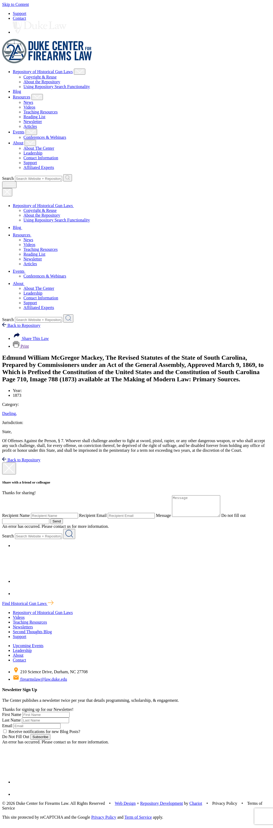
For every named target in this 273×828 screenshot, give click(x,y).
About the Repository (41, 82)
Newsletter (32, 121)
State (7, 431)
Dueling (9, 413)
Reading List (34, 116)
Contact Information (40, 158)
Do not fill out (239, 519)
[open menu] (9, 184)
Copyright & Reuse (40, 77)
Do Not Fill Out (15, 740)
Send (57, 525)
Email (7, 729)
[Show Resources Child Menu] (37, 97)
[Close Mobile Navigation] (7, 192)
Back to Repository (21, 325)
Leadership (32, 153)
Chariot (195, 807)
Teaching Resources (40, 112)
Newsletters (23, 631)
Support (19, 13)
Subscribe (40, 741)
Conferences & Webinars (44, 137)
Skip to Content (15, 4)
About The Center (38, 148)
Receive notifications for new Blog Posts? (41, 735)
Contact (19, 18)
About (18, 143)
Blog (17, 91)
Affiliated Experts (38, 167)
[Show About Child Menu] (30, 143)
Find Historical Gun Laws (28, 607)
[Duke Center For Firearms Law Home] (47, 62)
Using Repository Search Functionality (56, 86)
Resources (21, 97)
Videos (29, 107)
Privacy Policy (103, 821)
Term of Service (138, 821)
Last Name (11, 724)
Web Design (125, 807)
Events (19, 132)
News (28, 102)
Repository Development (161, 807)
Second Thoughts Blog (32, 635)
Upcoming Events (28, 649)
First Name (11, 718)
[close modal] (9, 468)
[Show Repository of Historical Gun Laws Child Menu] (79, 72)
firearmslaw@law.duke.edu (40, 683)
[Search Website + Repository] (67, 177)
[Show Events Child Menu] (31, 132)
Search (8, 178)
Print (21, 346)
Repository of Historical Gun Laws (43, 71)
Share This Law (31, 338)
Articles (30, 126)
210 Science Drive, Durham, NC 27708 (50, 676)
